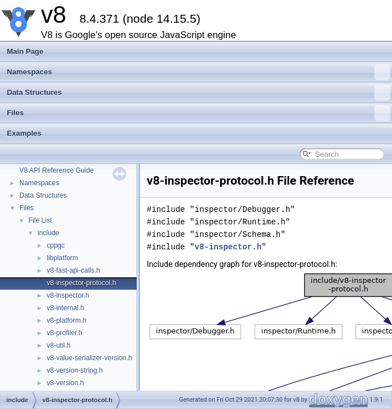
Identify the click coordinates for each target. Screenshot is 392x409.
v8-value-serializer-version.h (89, 358)
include (48, 233)
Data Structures (198, 93)
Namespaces (198, 72)
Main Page (25, 51)
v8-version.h (65, 383)
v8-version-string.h (75, 370)
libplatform (62, 258)
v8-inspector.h (68, 295)
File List (40, 220)
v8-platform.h (66, 320)
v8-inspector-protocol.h (81, 283)
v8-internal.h (65, 308)
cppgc (56, 245)
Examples (24, 133)
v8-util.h (59, 345)
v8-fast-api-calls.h (73, 270)
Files (198, 113)
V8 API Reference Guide (56, 170)
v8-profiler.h (64, 333)
